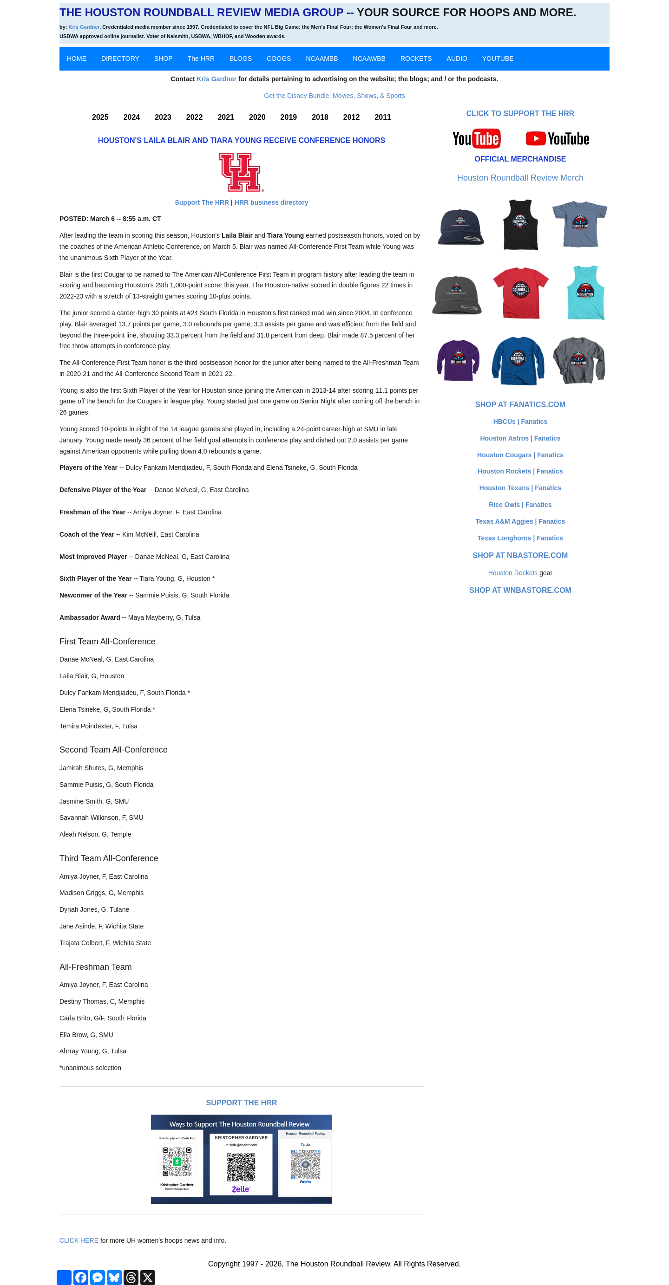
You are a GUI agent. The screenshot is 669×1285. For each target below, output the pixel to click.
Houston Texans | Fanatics (520, 488)
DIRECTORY (120, 58)
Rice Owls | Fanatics (520, 504)
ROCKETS (416, 58)
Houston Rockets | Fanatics (520, 471)
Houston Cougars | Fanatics (520, 455)
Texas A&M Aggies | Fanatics (520, 521)
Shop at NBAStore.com (520, 555)
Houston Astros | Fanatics (520, 438)
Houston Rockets (513, 573)
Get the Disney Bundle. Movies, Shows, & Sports (334, 95)
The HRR (201, 58)
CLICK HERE (78, 1240)
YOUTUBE (498, 58)
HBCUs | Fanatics (520, 421)
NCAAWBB (369, 58)
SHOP (163, 58)
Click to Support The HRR (520, 113)
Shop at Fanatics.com (520, 405)
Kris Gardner (84, 27)
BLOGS (241, 58)
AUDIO (457, 58)
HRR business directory (271, 202)
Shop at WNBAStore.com (520, 590)
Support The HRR (202, 202)
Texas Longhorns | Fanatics (520, 538)
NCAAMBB (322, 58)
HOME (76, 58)
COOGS (279, 58)
